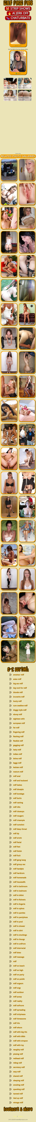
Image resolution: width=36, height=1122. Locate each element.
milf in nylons (18, 908)
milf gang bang (19, 860)
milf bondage (18, 794)
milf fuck (16, 855)
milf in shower (19, 926)
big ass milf (18, 683)
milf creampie (19, 820)
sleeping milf (18, 1080)
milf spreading (19, 1010)
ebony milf (17, 714)
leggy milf (17, 763)
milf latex (17, 952)
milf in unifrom (19, 944)
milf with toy (18, 1045)
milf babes (17, 785)
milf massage (18, 957)
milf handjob (18, 869)
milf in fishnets (19, 899)
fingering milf (18, 732)
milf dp (16, 833)
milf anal (16, 776)
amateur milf (18, 674)
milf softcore (18, 1005)
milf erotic (17, 838)
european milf (19, 723)
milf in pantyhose (20, 917)
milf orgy (17, 988)
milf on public (19, 979)
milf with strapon (20, 1041)
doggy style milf (19, 710)
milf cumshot (18, 824)
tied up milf (18, 1098)
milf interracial (19, 948)
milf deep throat (20, 829)
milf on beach (18, 966)
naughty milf (18, 1049)
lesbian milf (18, 767)
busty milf (17, 701)
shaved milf (18, 1076)
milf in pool (18, 921)
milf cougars (18, 816)
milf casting (18, 802)
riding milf (17, 1063)
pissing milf (18, 1054)
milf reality (17, 1001)
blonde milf (18, 692)
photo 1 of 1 (18, 44)
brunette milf (18, 697)
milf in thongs (19, 939)
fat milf (16, 727)
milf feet (16, 846)
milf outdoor (18, 992)
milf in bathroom (20, 886)
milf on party (18, 974)
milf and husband (20, 780)
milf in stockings (20, 935)
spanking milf (18, 1089)
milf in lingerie (19, 904)
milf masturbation (17, 962)
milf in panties (19, 913)
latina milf (17, 758)
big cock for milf (20, 688)
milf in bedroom (19, 891)
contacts (20, 1116)
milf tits (16, 1023)
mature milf (18, 772)
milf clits (16, 807)
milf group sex (19, 864)
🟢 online (18, 72)
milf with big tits (20, 1032)
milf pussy (17, 996)
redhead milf (18, 1058)
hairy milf (17, 749)
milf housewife (19, 882)
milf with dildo (19, 1036)
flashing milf (18, 736)
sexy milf (16, 1071)
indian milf (17, 754)
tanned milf (18, 1093)
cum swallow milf (20, 705)
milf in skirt (18, 930)
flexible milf (18, 741)
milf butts (17, 798)
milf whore (17, 1027)
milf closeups (18, 811)
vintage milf (18, 1102)
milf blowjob (18, 789)
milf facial (17, 842)
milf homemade (19, 877)
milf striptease (19, 1014)
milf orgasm (18, 983)
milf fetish (17, 851)
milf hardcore (18, 873)
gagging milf (18, 745)
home (15, 1116)
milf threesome (19, 1018)
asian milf (17, 679)
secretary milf (19, 1067)
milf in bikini (18, 895)
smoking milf (18, 1085)
